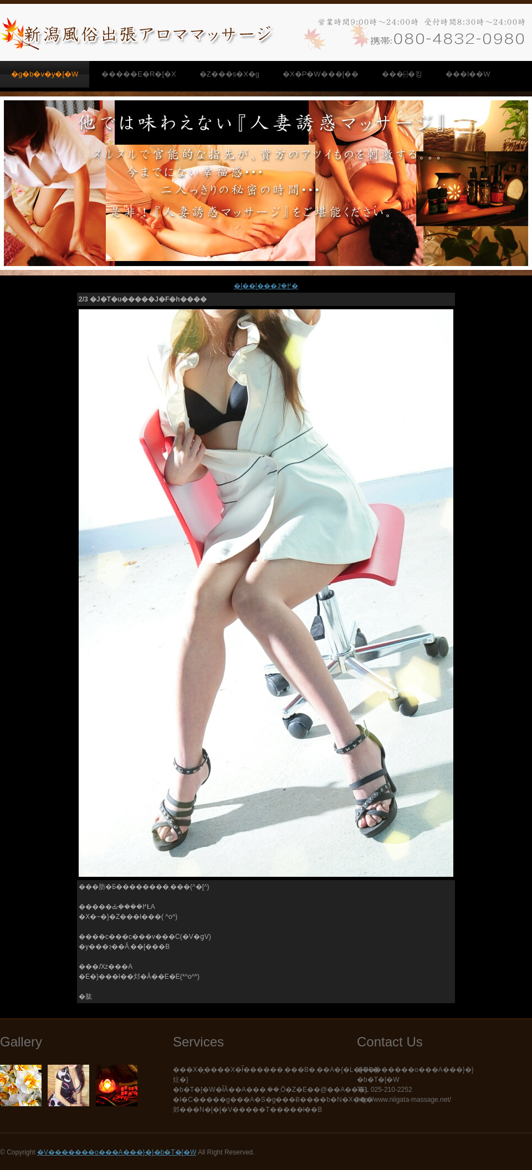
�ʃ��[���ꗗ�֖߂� (266, 286)
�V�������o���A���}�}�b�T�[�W (116, 1152)
